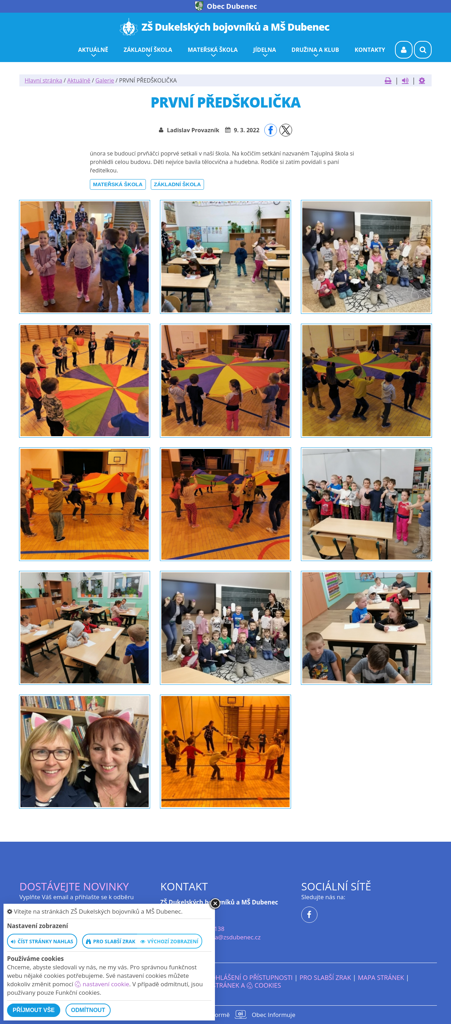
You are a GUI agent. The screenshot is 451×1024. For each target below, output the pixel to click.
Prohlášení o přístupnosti (248, 977)
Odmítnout (88, 1010)
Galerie (104, 80)
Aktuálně (79, 80)
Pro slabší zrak (325, 977)
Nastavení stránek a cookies (225, 985)
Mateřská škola (118, 184)
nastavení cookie (102, 984)
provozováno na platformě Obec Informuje (225, 1014)
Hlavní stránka (43, 80)
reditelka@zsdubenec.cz (226, 937)
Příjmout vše (34, 1010)
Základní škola (177, 184)
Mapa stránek (381, 977)
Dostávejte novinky (74, 886)
